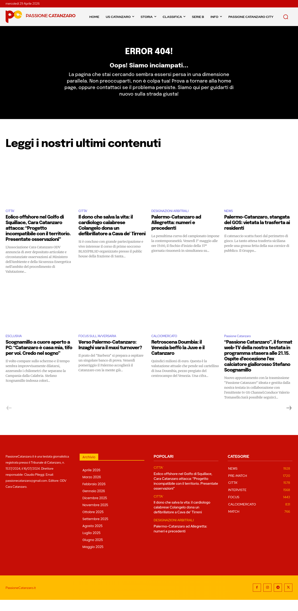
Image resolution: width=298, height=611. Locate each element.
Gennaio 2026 (93, 502)
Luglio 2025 (91, 544)
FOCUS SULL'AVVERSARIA (101, 346)
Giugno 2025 (92, 551)
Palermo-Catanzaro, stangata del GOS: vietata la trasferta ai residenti (257, 233)
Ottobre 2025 (93, 523)
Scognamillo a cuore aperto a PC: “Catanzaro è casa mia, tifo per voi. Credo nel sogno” (39, 359)
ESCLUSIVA (15, 346)
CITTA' (11, 220)
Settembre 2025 (95, 530)
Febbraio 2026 (93, 495)
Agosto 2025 (92, 537)
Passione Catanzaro (240, 346)
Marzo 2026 (91, 488)
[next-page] (288, 419)
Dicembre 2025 (94, 509)
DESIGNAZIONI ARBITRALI (174, 220)
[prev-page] (9, 419)
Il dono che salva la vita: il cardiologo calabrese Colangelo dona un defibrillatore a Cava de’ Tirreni (182, 518)
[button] (285, 16)
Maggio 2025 (92, 558)
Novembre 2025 (95, 516)
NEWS (229, 220)
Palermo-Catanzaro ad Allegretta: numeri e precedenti (176, 233)
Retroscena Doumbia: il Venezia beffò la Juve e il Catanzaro (177, 359)
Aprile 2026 (91, 481)
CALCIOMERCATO (167, 346)
